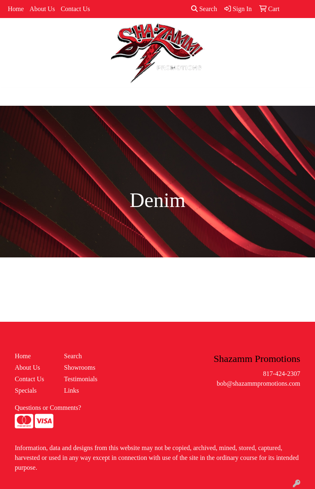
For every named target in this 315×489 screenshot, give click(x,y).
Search (204, 8)
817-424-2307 (281, 373)
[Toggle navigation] (12, 96)
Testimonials (81, 378)
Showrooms (79, 367)
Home (16, 8)
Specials (26, 390)
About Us (42, 8)
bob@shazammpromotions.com (258, 383)
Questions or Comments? (48, 407)
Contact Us (75, 8)
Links (71, 390)
